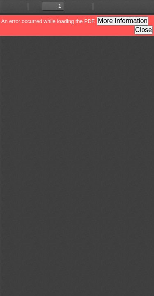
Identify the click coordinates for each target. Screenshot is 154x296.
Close (143, 29)
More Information (122, 20)
